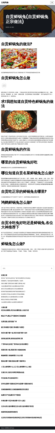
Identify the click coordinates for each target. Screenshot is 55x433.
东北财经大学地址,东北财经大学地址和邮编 (12, 296)
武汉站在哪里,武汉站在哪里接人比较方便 (15, 312)
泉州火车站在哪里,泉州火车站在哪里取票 (12, 291)
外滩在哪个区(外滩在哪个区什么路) (13, 404)
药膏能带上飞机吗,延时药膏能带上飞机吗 (12, 282)
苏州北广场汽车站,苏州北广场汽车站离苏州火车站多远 (15, 280)
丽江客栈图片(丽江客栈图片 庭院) (12, 329)
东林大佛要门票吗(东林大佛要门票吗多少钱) (13, 285)
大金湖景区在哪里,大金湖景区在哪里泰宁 (12, 304)
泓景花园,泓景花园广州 (9, 324)
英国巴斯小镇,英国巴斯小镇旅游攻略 (13, 352)
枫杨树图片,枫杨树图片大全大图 (12, 358)
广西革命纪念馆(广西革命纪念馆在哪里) (14, 347)
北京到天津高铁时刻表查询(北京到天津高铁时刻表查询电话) (21, 421)
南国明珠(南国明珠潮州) (9, 415)
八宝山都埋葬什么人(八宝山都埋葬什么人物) (16, 370)
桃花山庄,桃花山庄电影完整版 (9, 301)
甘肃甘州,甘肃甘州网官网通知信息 (12, 375)
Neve (2, 431)
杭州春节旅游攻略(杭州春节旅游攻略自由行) (13, 293)
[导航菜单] (52, 2)
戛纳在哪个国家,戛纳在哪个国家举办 (13, 364)
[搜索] (25, 270)
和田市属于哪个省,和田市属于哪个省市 (14, 335)
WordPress (11, 431)
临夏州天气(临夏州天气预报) (11, 398)
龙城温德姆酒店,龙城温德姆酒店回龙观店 (15, 392)
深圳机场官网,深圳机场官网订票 (12, 341)
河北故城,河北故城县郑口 (9, 381)
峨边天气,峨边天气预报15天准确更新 (13, 318)
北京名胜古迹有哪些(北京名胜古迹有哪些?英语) (17, 410)
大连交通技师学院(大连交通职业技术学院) (12, 288)
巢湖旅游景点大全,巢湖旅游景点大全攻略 (12, 299)
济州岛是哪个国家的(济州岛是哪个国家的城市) (17, 387)
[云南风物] (4, 2)
